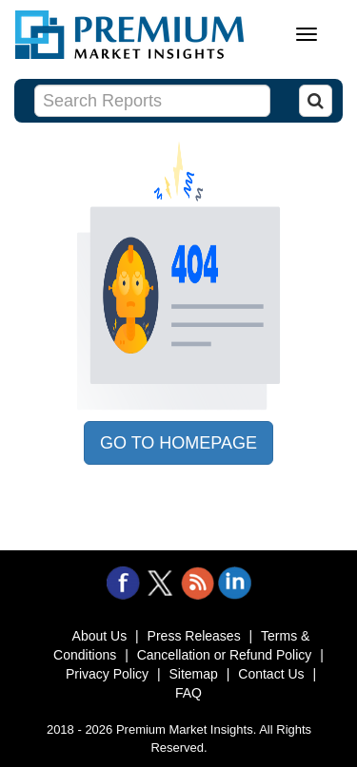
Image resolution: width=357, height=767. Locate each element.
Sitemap (193, 673)
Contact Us (271, 673)
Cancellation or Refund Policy (224, 654)
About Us (100, 635)
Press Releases (194, 635)
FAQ (188, 692)
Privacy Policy (107, 673)
